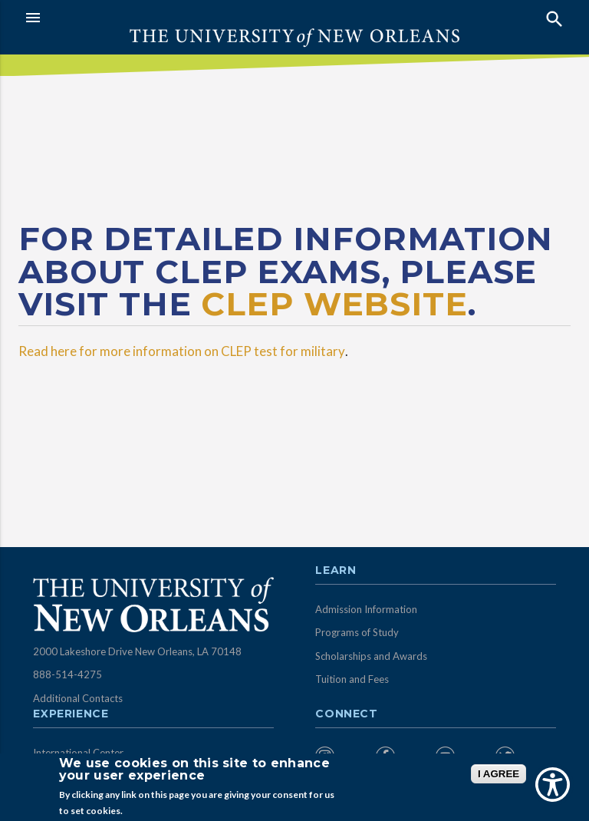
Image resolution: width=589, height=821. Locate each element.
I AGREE (498, 774)
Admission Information (366, 609)
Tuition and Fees (352, 679)
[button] (156, 17)
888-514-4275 (67, 674)
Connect (346, 714)
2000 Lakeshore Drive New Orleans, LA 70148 (137, 651)
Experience (70, 714)
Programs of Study (357, 632)
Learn (335, 571)
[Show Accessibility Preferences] (552, 784)
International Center (78, 753)
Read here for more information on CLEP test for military (181, 351)
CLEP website (334, 304)
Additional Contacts (78, 698)
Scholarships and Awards (371, 656)
